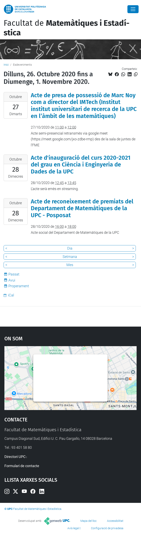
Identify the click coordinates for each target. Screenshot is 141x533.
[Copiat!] (135, 74)
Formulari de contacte (21, 466)
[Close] (133, 9)
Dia (69, 248)
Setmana (70, 257)
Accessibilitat (115, 520)
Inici (6, 64)
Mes (69, 265)
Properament (18, 286)
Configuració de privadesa (107, 528)
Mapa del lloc (88, 520)
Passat (13, 274)
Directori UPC (15, 457)
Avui (11, 280)
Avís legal (73, 528)
